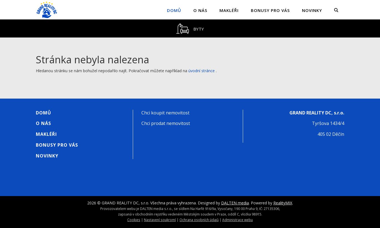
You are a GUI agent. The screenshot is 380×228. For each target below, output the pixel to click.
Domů (174, 10)
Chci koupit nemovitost (165, 113)
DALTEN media (235, 203)
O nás (200, 10)
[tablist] (190, 28)
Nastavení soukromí (160, 219)
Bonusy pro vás (270, 10)
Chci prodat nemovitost (165, 123)
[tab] (190, 28)
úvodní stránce (201, 70)
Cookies (133, 219)
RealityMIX (282, 203)
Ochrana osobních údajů (199, 219)
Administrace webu (237, 219)
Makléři (229, 10)
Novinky (312, 10)
